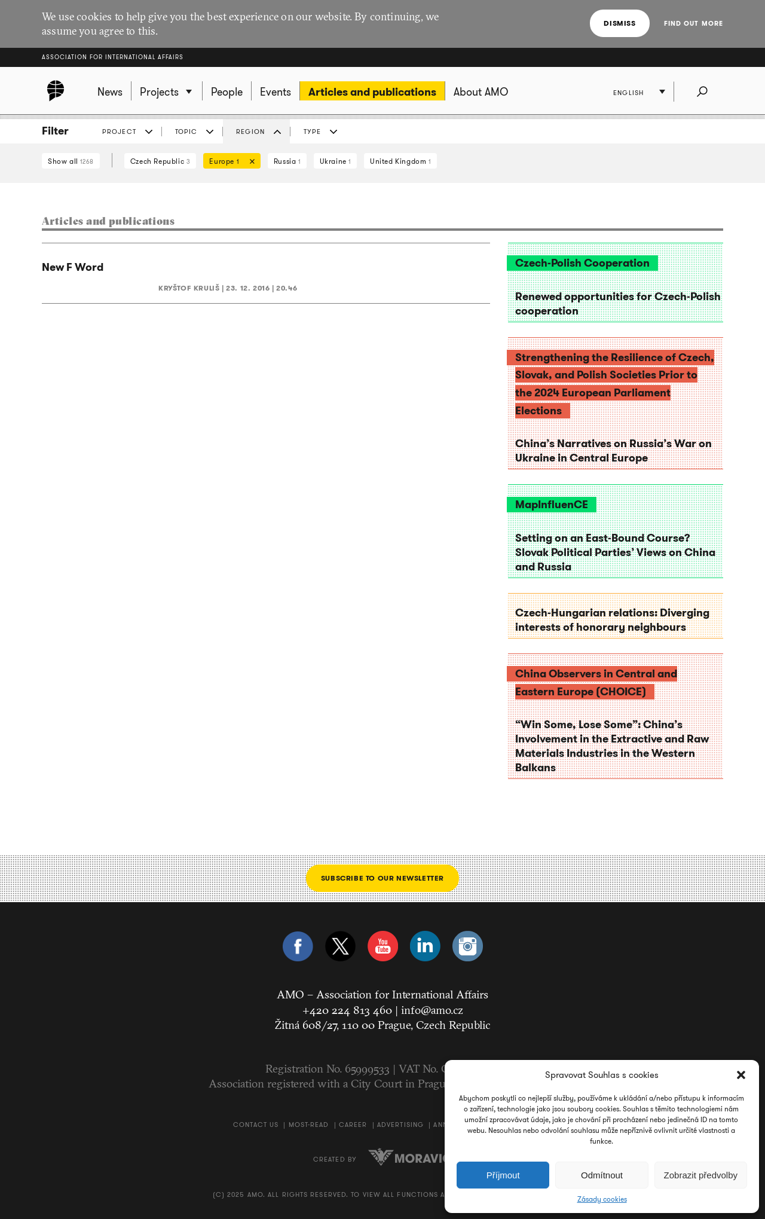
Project (119, 131)
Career (353, 1124)
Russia (287, 161)
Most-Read (309, 1124)
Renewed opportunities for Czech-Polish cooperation (618, 304)
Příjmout (503, 1175)
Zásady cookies (602, 1199)
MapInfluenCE (551, 504)
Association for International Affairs (112, 57)
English (628, 92)
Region (250, 131)
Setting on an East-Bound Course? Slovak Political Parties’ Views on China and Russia (615, 552)
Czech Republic (160, 161)
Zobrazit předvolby (701, 1175)
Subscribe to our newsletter (382, 878)
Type (312, 131)
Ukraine (335, 161)
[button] (741, 1075)
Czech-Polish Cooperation (582, 263)
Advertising (400, 1124)
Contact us (256, 1124)
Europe (228, 162)
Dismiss (619, 23)
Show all (71, 161)
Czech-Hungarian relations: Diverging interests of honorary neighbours (612, 620)
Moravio (410, 1157)
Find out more (693, 23)
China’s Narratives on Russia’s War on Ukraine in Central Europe (613, 451)
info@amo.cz (432, 1010)
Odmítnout (602, 1175)
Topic (186, 131)
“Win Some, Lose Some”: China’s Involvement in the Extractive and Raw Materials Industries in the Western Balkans (612, 746)
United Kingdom (400, 161)
